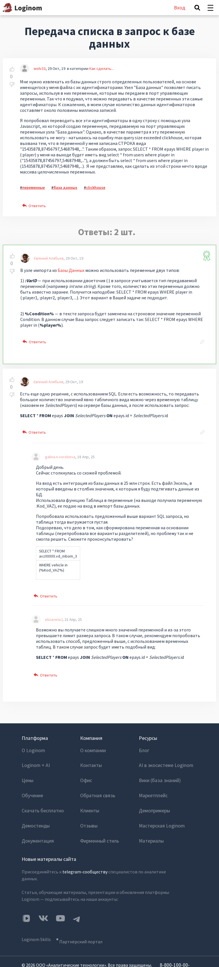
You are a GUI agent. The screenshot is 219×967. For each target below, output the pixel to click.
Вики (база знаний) (158, 773)
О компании (92, 750)
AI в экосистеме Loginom (164, 761)
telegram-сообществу (85, 849)
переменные (33, 187)
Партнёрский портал (85, 914)
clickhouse (95, 187)
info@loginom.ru (50, 943)
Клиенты (89, 796)
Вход (179, 7)
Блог (144, 750)
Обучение (31, 784)
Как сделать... (101, 68)
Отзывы (88, 807)
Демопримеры (153, 796)
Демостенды (35, 807)
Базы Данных (71, 270)
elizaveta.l (53, 619)
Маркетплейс (152, 784)
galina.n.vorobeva (60, 456)
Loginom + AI (35, 761)
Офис (85, 773)
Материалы (150, 818)
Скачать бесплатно (41, 796)
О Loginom (32, 750)
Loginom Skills (36, 914)
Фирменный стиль (98, 818)
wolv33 (40, 68)
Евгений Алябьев (49, 258)
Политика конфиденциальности (113, 953)
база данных (65, 187)
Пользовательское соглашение (50, 953)
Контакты (90, 761)
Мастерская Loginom (160, 807)
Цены (27, 773)
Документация (37, 818)
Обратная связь (96, 784)
